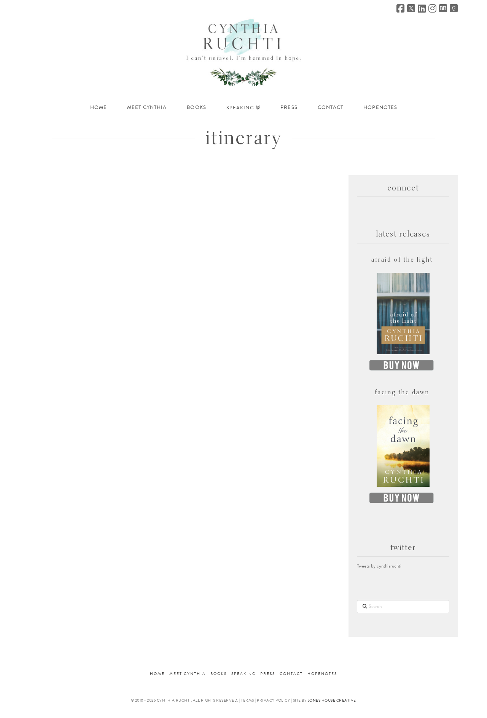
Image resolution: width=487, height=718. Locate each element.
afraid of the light (402, 260)
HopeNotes (322, 673)
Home (157, 673)
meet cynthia (187, 673)
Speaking (243, 673)
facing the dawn (402, 392)
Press (267, 673)
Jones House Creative (332, 700)
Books (218, 673)
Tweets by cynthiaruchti (379, 566)
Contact (291, 673)
